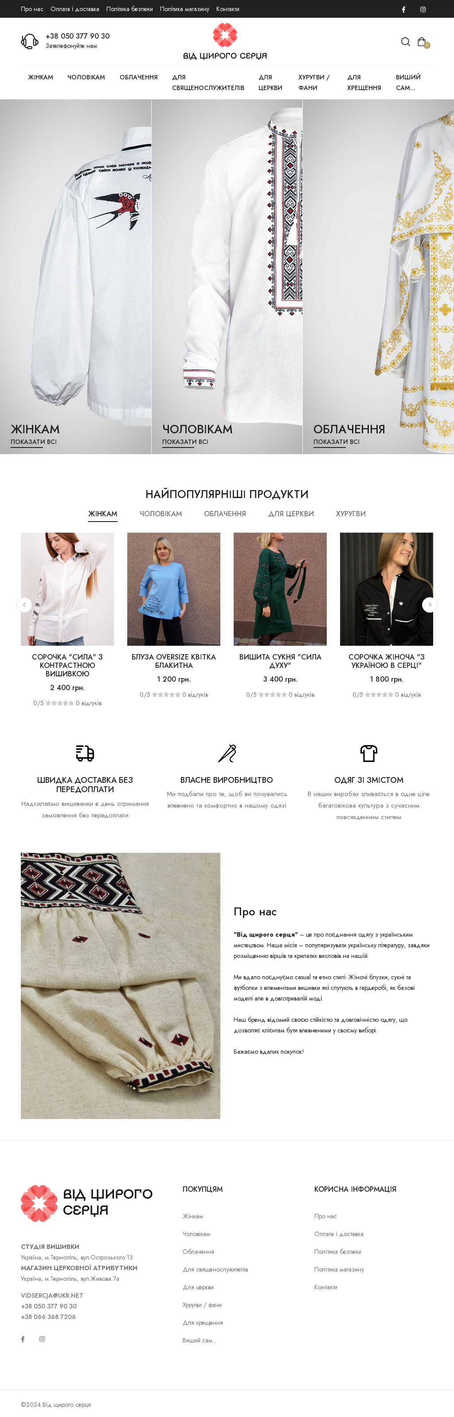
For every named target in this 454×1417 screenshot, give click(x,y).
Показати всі (34, 441)
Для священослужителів (208, 82)
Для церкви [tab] (291, 514)
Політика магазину (184, 8)
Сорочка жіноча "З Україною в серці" (386, 661)
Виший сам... (408, 82)
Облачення (139, 77)
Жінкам (40, 77)
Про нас (32, 8)
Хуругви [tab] (351, 514)
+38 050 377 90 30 (78, 36)
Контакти (227, 8)
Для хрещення (364, 82)
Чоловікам (86, 77)
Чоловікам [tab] (161, 514)
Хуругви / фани (314, 82)
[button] (24, 604)
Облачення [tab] (225, 514)
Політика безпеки (129, 8)
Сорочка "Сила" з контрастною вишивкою (67, 665)
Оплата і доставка (75, 8)
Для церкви (270, 82)
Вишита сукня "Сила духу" (280, 661)
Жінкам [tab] (102, 514)
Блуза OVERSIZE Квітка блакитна (173, 661)
